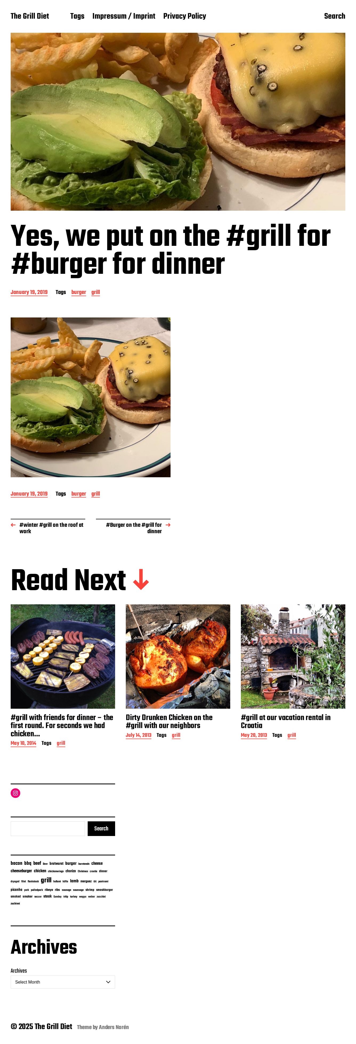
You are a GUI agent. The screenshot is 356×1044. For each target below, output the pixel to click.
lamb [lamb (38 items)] (74, 881)
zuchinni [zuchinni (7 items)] (15, 903)
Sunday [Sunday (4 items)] (58, 897)
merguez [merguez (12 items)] (86, 881)
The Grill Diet (30, 16)
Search (334, 16)
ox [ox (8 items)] (95, 881)
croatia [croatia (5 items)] (93, 871)
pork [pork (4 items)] (26, 890)
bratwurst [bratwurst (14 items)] (56, 864)
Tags (77, 16)
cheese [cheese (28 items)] (97, 864)
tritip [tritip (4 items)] (65, 897)
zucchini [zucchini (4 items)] (101, 897)
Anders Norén (114, 1027)
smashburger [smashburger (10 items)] (104, 889)
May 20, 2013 (254, 758)
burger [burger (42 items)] (70, 863)
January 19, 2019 (29, 292)
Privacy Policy (184, 16)
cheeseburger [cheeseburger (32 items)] (21, 871)
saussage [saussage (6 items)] (78, 890)
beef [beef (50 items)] (37, 863)
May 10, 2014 (23, 765)
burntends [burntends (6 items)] (84, 864)
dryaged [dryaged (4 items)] (15, 882)
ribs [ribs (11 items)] (57, 890)
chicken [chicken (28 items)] (40, 871)
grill (95, 292)
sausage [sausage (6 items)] (66, 890)
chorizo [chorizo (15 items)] (71, 871)
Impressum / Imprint (123, 16)
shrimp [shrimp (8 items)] (90, 890)
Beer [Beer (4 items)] (45, 864)
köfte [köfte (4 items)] (65, 882)
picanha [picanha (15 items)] (16, 890)
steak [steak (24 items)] (47, 896)
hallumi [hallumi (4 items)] (57, 882)
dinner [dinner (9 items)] (103, 871)
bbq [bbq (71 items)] (27, 863)
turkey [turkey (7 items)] (73, 896)
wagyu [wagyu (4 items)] (82, 897)
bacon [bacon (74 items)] (16, 863)
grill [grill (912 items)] (46, 880)
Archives (19, 971)
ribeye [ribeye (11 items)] (49, 890)
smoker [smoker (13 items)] (28, 896)
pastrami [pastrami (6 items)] (103, 881)
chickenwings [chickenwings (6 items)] (56, 871)
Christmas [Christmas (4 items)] (83, 872)
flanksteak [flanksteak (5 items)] (33, 881)
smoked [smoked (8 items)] (16, 896)
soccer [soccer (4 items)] (38, 897)
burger (78, 292)
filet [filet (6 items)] (23, 881)
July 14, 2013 (138, 758)
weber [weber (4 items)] (91, 897)
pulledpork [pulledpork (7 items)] (37, 890)
